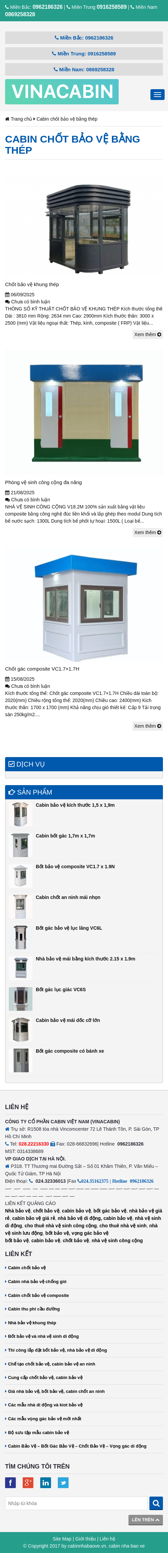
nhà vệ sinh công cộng (117, 1240)
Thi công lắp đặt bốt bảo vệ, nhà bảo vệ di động (56, 1350)
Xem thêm (147, 334)
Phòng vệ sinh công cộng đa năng (43, 482)
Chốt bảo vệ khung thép (32, 284)
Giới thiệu (85, 1539)
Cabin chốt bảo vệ (25, 1267)
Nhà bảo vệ (17, 1210)
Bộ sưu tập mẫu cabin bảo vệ (37, 1432)
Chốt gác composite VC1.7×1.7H (42, 669)
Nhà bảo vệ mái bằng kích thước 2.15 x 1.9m (85, 958)
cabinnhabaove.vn (87, 1546)
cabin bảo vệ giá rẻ (33, 1218)
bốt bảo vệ (17, 1240)
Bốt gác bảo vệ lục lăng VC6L (69, 928)
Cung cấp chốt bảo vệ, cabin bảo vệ (43, 1377)
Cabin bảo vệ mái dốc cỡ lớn (68, 1020)
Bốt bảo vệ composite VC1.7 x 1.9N (75, 866)
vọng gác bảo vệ (90, 1233)
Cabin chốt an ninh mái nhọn (68, 897)
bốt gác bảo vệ (109, 1210)
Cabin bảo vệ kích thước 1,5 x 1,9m (75, 805)
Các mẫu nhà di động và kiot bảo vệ (43, 1404)
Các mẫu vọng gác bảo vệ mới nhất (43, 1418)
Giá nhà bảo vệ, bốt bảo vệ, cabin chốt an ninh (55, 1391)
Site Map (62, 1539)
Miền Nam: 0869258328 (84, 69)
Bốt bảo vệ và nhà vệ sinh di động (42, 1336)
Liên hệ (107, 1539)
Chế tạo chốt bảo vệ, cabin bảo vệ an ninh (50, 1364)
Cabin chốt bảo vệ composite (37, 1295)
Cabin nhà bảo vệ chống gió (36, 1281)
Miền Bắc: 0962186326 (84, 38)
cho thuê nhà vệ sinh (122, 1225)
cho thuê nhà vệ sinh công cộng (61, 1225)
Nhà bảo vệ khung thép (30, 1322)
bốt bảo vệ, (57, 1233)
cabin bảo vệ (76, 1210)
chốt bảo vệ (46, 1210)
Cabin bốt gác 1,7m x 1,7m (65, 835)
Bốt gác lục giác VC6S (61, 989)
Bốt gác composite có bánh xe (70, 1051)
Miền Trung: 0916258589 (84, 53)
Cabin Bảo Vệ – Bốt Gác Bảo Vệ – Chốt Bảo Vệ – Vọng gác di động (76, 1446)
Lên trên (146, 1519)
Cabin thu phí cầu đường (32, 1308)
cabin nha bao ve (127, 1546)
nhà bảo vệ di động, (80, 1218)
